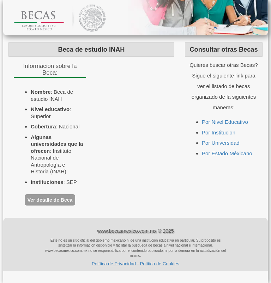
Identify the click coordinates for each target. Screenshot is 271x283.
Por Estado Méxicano (227, 153)
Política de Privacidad (114, 263)
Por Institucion (218, 132)
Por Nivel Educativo (225, 122)
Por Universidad (221, 143)
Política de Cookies (159, 263)
